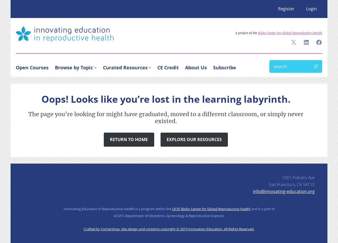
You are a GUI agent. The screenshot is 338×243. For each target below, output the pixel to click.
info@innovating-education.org (284, 191)
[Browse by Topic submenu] (95, 67)
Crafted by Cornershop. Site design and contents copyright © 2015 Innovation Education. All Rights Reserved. (169, 229)
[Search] (316, 66)
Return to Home (129, 139)
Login (311, 9)
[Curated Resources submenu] (150, 67)
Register (286, 9)
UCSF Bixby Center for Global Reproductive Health (211, 208)
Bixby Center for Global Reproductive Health (290, 33)
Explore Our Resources (194, 139)
